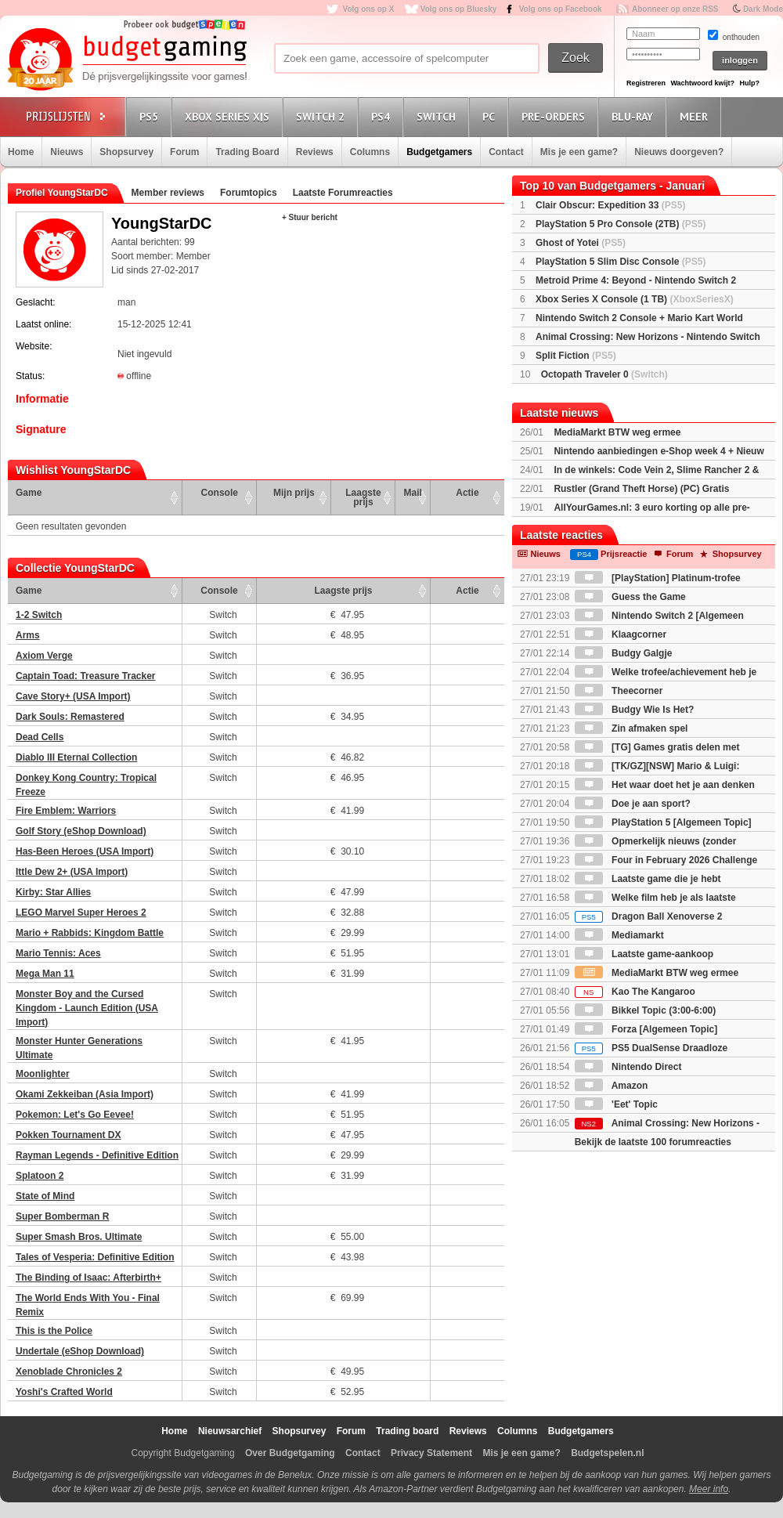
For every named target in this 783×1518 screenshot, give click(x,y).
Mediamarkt (619, 935)
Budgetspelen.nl (607, 1453)
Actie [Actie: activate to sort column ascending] (467, 492)
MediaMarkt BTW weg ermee (617, 432)
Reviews (315, 151)
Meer (696, 116)
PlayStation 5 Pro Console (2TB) (620, 224)
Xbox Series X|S (229, 116)
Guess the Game (630, 596)
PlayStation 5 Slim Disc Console (620, 261)
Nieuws (66, 151)
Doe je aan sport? (633, 803)
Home (21, 151)
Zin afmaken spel (631, 728)
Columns (370, 151)
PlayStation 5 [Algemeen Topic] (663, 822)
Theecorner (619, 690)
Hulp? (749, 83)
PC (491, 116)
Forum (184, 151)
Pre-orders (555, 116)
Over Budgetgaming (290, 1453)
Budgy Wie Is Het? (635, 709)
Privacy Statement (431, 1453)
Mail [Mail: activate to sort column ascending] (413, 492)
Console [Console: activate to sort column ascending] (219, 492)
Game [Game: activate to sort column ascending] (28, 492)
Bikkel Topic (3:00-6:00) (645, 1010)
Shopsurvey (126, 151)
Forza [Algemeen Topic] (646, 1029)
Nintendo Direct (628, 1066)
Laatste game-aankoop (644, 954)
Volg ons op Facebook (560, 9)
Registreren (646, 83)
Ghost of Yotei (581, 242)
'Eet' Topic (616, 1104)
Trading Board (247, 151)
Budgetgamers (439, 151)
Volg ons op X (368, 9)
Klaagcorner (620, 634)
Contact (506, 151)
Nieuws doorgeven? (678, 151)
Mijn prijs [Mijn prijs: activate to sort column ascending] (294, 492)
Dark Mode (763, 9)
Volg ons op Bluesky (458, 9)
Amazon (611, 1085)
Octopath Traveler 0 (604, 374)
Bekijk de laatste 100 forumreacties (653, 1142)
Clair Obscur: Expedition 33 (610, 205)
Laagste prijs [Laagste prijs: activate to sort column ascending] (363, 497)
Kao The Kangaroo (635, 991)
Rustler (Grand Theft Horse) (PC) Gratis (641, 488)
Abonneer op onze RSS (675, 9)
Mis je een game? (579, 151)
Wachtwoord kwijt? (702, 83)
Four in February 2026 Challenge (666, 860)
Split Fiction (576, 355)
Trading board (407, 1431)
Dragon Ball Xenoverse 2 (649, 916)
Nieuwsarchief (230, 1431)
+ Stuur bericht (309, 217)
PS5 (151, 116)
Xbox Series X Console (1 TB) (635, 299)
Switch (438, 116)
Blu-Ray (635, 116)
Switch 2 (322, 116)
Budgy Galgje (624, 653)
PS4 (383, 116)
